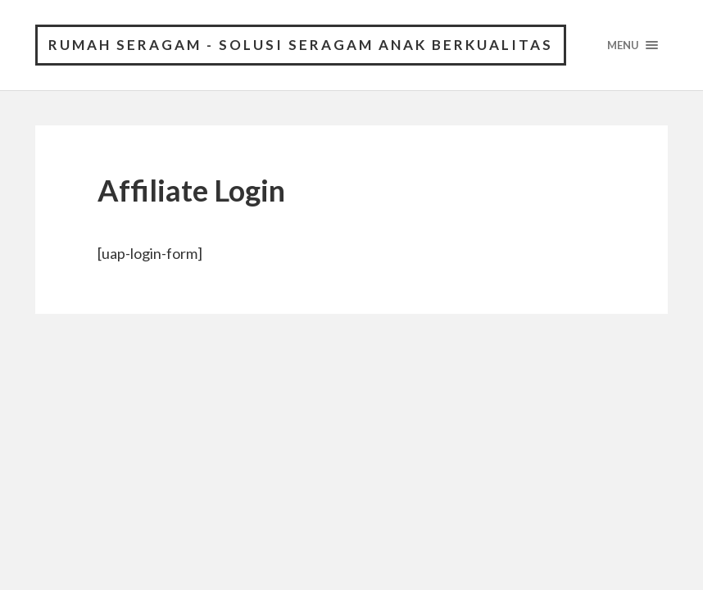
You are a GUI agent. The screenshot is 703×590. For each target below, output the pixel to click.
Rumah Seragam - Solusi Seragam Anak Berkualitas (300, 44)
